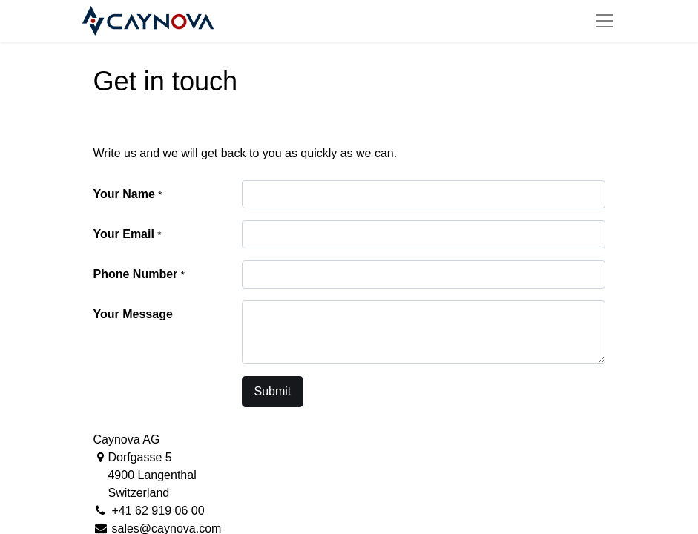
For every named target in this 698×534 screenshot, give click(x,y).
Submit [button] (273, 391)
